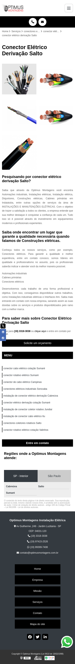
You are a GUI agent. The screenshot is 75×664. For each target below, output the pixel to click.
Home (37, 568)
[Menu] (69, 8)
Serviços (38, 601)
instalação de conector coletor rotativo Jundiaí (27, 409)
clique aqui (40, 331)
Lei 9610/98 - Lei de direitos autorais (22, 507)
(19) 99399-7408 (37, 547)
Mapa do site (37, 624)
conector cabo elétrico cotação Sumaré (24, 368)
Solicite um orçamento (37, 343)
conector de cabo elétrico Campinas (22, 382)
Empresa (37, 579)
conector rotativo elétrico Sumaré (21, 375)
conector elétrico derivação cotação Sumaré (26, 402)
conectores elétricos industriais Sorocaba (25, 389)
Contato (37, 613)
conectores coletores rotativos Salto (22, 423)
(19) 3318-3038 (22, 331)
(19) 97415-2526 (37, 541)
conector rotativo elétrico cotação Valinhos (26, 430)
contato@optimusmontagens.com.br (37, 552)
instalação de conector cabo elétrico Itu (24, 416)
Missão (37, 590)
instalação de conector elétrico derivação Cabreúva (30, 395)
